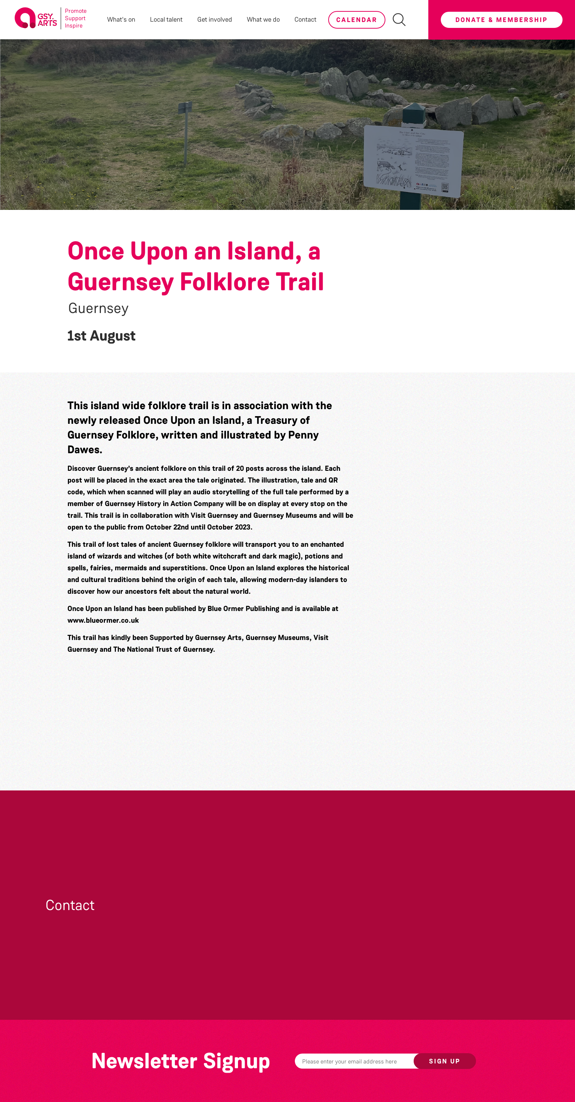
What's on (121, 19)
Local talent (166, 19)
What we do (263, 19)
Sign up (445, 1061)
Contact (305, 19)
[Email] (365, 1061)
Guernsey (98, 308)
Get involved (214, 19)
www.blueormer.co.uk (103, 620)
